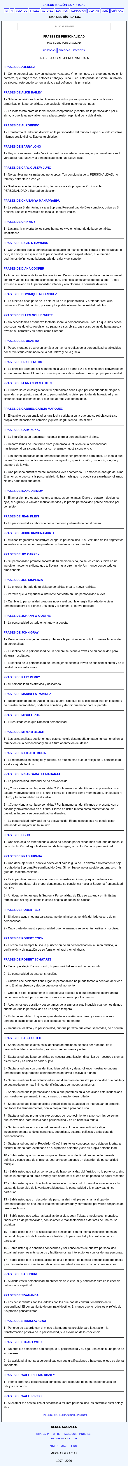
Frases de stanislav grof (25, 1320)
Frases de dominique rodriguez (30, 294)
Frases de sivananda (21, 1295)
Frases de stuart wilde (24, 1342)
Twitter (56, 1434)
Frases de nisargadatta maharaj (32, 774)
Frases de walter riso (23, 1396)
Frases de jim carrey (22, 554)
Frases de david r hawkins (26, 243)
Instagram (57, 1438)
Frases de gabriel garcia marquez (33, 408)
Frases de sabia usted (22, 1038)
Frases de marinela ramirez (27, 694)
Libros (74, 1446)
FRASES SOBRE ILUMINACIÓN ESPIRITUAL (64, 1415)
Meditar (94, 11)
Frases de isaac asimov (23, 490)
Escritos (62, 11)
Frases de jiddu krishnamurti (29, 533)
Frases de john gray (21, 632)
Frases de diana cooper (24, 268)
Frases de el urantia (21, 340)
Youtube (72, 1438)
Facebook (70, 1434)
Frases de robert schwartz (27, 959)
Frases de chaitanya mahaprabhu (32, 200)
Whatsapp (42, 1434)
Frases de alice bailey (23, 92)
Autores (47, 11)
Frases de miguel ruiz (22, 715)
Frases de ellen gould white (28, 315)
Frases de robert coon (23, 938)
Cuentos (21, 11)
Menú (105, 11)
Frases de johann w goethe (27, 615)
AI (12, 11)
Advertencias (58, 1446)
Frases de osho (17, 835)
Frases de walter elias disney (29, 1375)
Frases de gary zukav (22, 430)
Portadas (49, 50)
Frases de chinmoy (19, 221)
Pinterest (85, 1434)
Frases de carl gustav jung (27, 167)
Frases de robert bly (22, 909)
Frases (34, 11)
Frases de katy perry (22, 677)
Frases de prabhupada (23, 856)
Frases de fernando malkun (28, 383)
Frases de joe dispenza (23, 579)
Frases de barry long (22, 146)
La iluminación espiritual (64, 4)
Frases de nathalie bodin (25, 753)
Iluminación (78, 11)
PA (6, 11)
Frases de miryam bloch (24, 731)
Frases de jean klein (21, 516)
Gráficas (117, 11)
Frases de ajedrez (19, 66)
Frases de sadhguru (21, 1274)
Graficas (64, 50)
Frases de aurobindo (21, 125)
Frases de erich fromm (23, 362)
